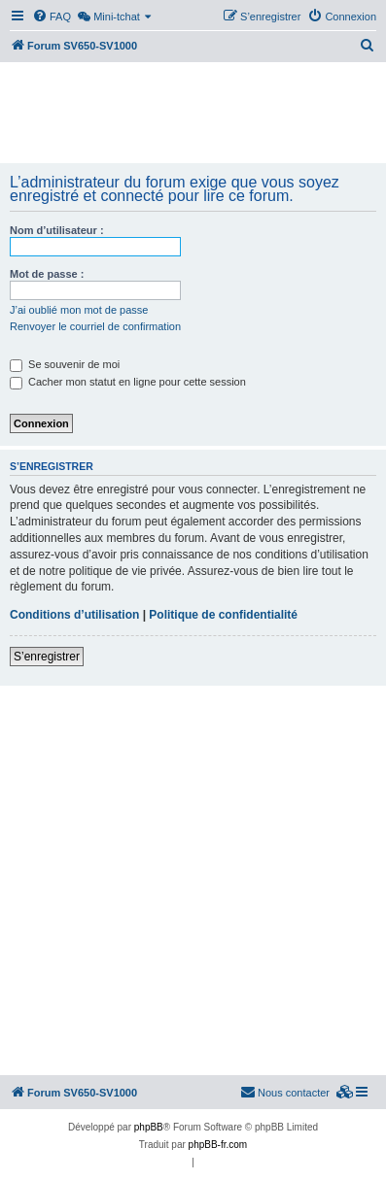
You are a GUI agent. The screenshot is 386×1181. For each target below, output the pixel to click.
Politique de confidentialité (223, 615)
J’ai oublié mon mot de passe (79, 310)
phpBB (148, 1127)
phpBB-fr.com (218, 1144)
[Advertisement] (193, 114)
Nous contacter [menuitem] (285, 1091)
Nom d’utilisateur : (57, 230)
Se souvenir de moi (65, 364)
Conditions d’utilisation (74, 615)
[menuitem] (51, 16)
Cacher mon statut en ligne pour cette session (128, 382)
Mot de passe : (47, 274)
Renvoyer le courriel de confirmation (95, 326)
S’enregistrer (47, 656)
